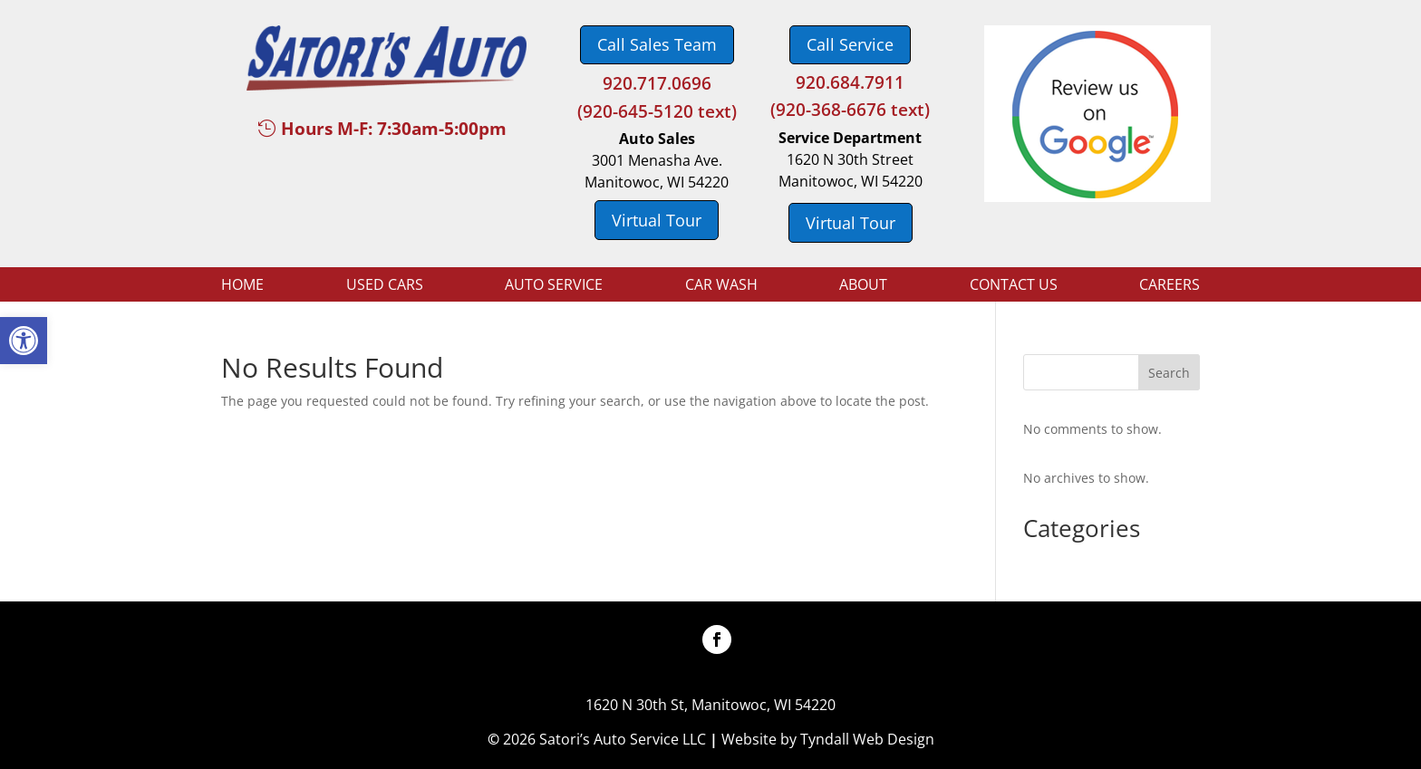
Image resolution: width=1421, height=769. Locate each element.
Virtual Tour (656, 220)
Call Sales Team (657, 44)
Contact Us (1014, 286)
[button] (23, 340)
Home (242, 286)
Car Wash (721, 286)
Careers (1169, 286)
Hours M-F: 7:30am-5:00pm (394, 128)
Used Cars (384, 286)
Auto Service (554, 286)
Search (1169, 372)
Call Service (850, 44)
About (863, 286)
